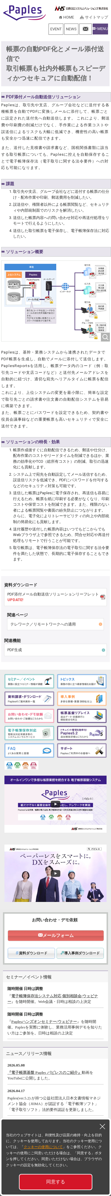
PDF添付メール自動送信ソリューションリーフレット (55, 597)
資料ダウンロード (31, 953)
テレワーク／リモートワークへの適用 (43, 624)
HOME (68, 17)
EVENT (56, 29)
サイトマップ (96, 17)
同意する (55, 1181)
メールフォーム (58, 935)
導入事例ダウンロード (80, 953)
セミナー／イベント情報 (29, 977)
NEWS (71, 29)
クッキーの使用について (43, 1147)
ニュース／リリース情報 (29, 1053)
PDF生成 (14, 650)
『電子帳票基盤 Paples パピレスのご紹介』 (44, 1072)
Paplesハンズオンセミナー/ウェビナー (44, 1021)
